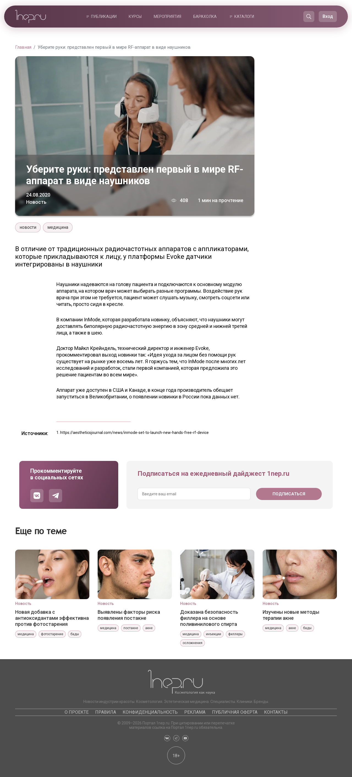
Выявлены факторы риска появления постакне (129, 615)
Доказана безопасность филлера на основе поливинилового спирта (209, 618)
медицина (57, 227)
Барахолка (205, 16)
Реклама (194, 712)
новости (28, 227)
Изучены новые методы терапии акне (291, 615)
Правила (105, 712)
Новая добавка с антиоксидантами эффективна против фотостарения (52, 618)
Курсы (135, 16)
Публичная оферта (234, 712)
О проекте (77, 712)
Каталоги (244, 16)
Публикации (104, 16)
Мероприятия (167, 16)
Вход (328, 16)
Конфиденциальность (150, 712)
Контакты (276, 712)
